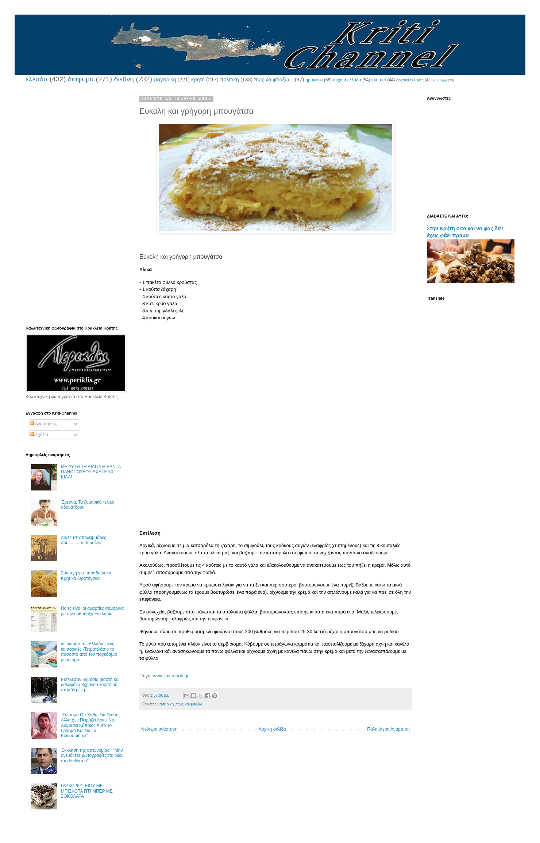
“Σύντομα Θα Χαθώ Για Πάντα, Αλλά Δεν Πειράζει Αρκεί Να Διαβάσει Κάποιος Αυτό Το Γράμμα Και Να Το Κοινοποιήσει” (90, 725)
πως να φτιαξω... (273, 79)
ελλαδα (36, 79)
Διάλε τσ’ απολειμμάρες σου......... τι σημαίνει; (83, 540)
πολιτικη (229, 79)
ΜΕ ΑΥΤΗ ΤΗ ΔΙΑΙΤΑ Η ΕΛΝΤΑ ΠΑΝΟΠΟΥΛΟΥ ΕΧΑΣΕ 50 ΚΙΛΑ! (91, 472)
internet (378, 79)
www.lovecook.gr (171, 675)
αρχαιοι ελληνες (410, 80)
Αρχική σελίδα (272, 729)
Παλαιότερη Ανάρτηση (388, 729)
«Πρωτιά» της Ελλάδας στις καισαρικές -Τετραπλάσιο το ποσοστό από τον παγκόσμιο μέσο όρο (89, 651)
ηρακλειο (314, 79)
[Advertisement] (275, 373)
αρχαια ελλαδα (347, 79)
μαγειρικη (165, 79)
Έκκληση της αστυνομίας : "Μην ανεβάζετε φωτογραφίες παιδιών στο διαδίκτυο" (92, 755)
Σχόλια (39, 434)
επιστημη (440, 80)
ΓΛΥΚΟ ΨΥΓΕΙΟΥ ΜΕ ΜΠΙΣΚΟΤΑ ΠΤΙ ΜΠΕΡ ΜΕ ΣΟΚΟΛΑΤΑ (87, 791)
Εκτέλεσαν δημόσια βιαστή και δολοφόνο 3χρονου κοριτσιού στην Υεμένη (90, 685)
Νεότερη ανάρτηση (159, 729)
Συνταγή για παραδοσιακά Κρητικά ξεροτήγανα (86, 575)
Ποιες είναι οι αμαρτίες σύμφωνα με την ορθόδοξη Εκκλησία (92, 611)
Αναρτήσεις (43, 423)
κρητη (198, 79)
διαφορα (81, 79)
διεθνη (124, 79)
